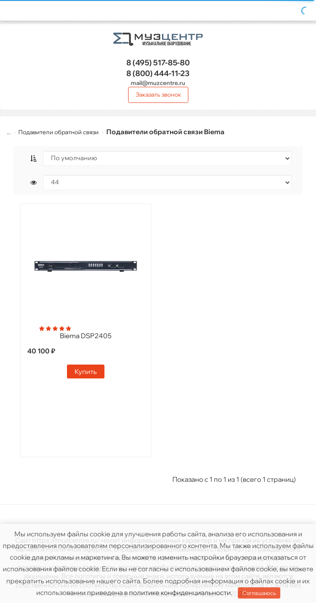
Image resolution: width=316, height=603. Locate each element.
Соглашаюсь (259, 593)
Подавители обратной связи (58, 132)
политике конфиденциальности (180, 592)
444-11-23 (158, 73)
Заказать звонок (158, 94)
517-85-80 (158, 62)
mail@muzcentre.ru (158, 82)
